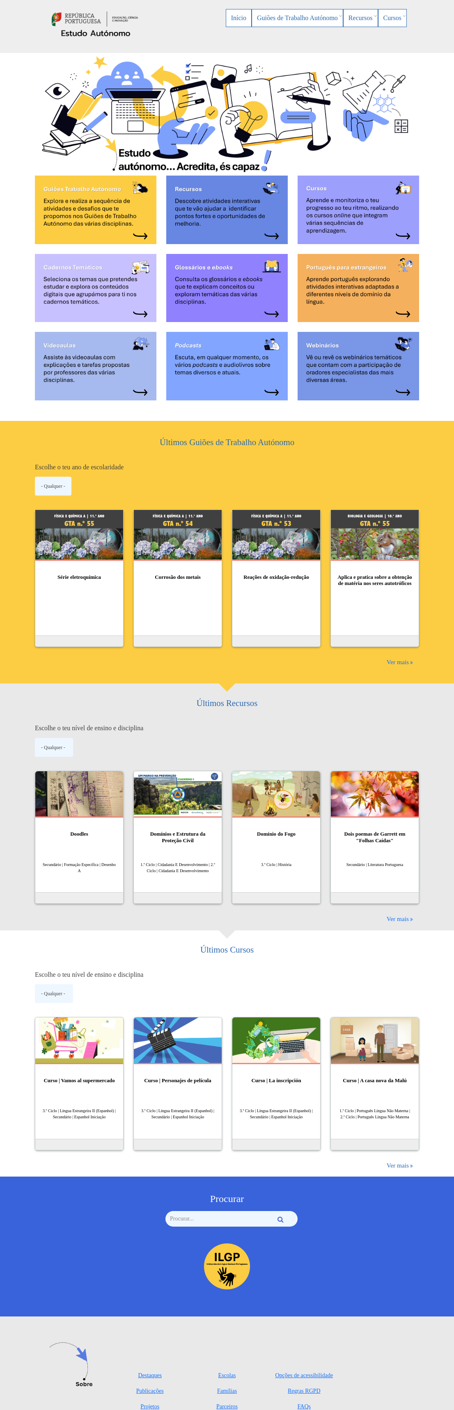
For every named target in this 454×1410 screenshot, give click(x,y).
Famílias (227, 1391)
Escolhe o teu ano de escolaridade (79, 467)
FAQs (304, 1406)
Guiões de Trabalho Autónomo (297, 17)
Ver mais (398, 661)
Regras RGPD (304, 1391)
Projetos (149, 1406)
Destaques (150, 1375)
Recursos (361, 17)
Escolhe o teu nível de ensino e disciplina (89, 727)
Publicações (150, 1391)
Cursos (392, 17)
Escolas (227, 1375)
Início (238, 17)
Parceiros (227, 1406)
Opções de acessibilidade (304, 1375)
